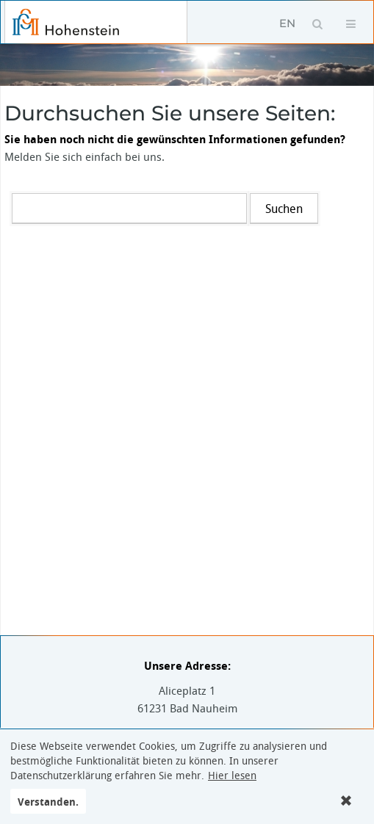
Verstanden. (48, 802)
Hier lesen (232, 775)
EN (287, 23)
